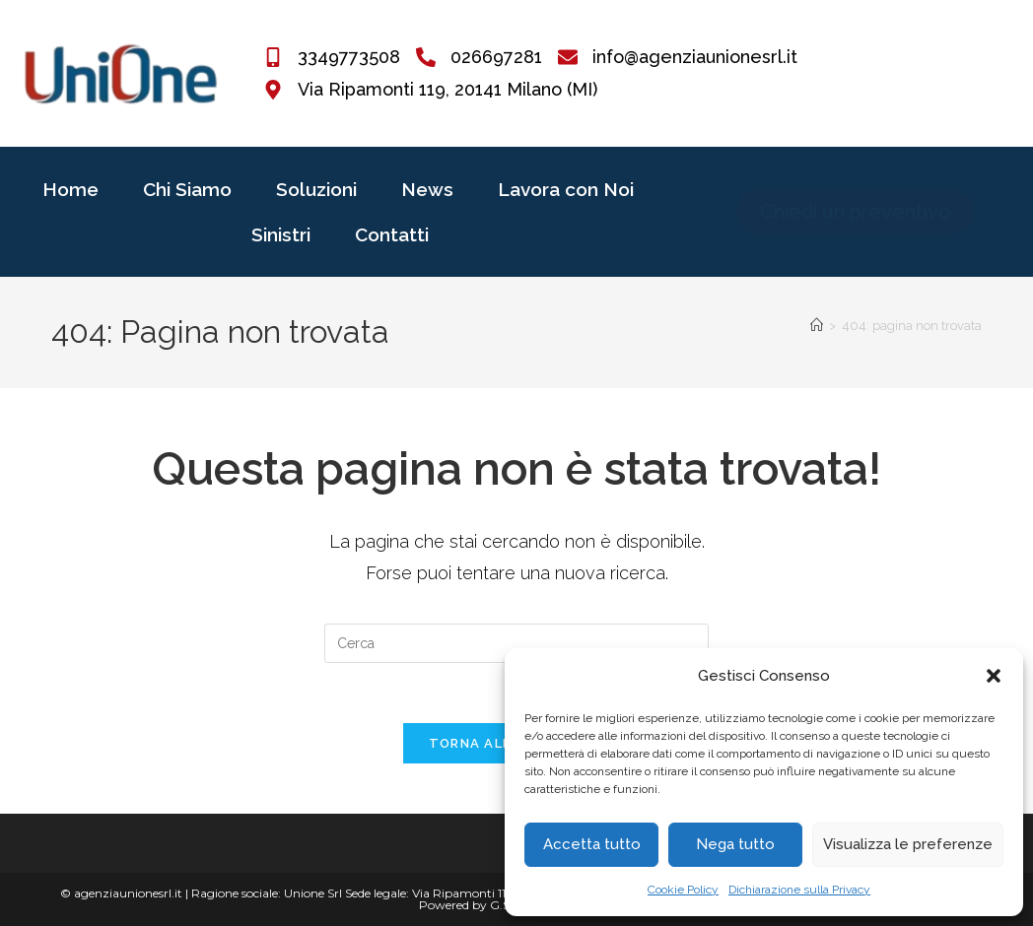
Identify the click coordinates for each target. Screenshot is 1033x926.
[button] (993, 676)
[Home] (816, 325)
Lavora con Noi (566, 189)
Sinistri (280, 234)
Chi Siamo (187, 189)
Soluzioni (316, 189)
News (427, 189)
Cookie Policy (683, 889)
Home (70, 189)
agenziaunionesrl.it (128, 893)
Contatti (392, 234)
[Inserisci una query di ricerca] (516, 643)
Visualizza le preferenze (908, 844)
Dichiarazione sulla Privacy (799, 889)
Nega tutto (735, 844)
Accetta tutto (592, 844)
